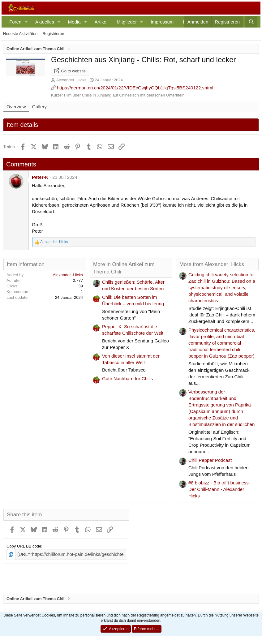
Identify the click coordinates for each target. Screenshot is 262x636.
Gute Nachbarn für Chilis (127, 378)
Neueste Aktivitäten (20, 33)
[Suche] (251, 22)
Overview (16, 106)
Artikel (101, 21)
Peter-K (40, 177)
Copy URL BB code (23, 546)
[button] (26, 22)
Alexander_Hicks (71, 80)
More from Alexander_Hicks (211, 264)
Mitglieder (127, 21)
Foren (15, 21)
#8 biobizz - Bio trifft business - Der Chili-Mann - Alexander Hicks (219, 489)
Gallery (39, 106)
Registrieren (53, 33)
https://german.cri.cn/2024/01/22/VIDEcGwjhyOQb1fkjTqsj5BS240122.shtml (135, 87)
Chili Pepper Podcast (210, 460)
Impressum (162, 21)
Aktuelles (44, 21)
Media (74, 21)
